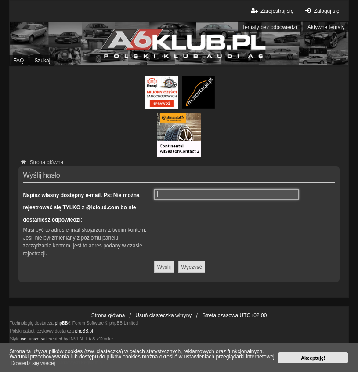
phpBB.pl (84, 331)
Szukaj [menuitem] (42, 60)
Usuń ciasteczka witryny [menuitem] (163, 315)
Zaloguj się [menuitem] (321, 10)
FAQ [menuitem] (18, 60)
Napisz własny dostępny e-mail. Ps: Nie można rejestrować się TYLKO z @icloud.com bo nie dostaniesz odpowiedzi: (81, 207)
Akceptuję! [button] (313, 358)
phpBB (61, 323)
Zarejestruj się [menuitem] (272, 10)
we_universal (33, 338)
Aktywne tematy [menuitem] (326, 27)
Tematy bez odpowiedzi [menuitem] (269, 27)
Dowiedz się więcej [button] (33, 363)
